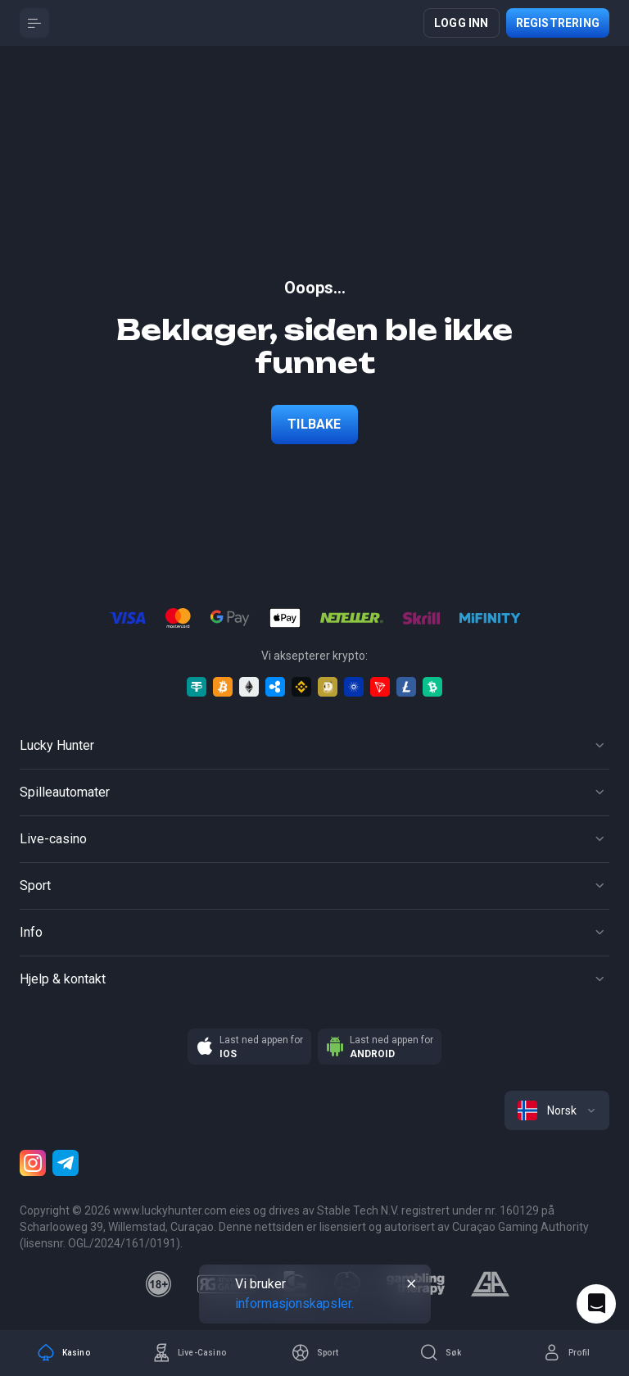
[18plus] (159, 1284)
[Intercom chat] (596, 1304)
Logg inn (461, 23)
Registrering (558, 23)
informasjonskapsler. (294, 1303)
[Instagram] (33, 1163)
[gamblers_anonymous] (490, 1284)
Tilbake (314, 424)
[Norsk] (557, 1110)
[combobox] (557, 1110)
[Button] (34, 23)
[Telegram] (65, 1163)
